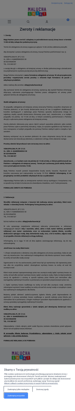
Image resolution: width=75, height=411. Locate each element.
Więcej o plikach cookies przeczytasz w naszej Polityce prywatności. (31, 384)
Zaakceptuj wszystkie (16, 396)
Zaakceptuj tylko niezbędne (18, 390)
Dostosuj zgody (42, 390)
